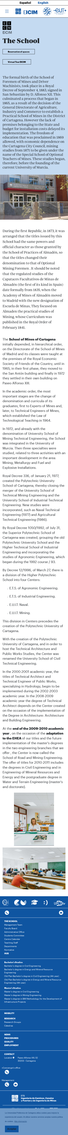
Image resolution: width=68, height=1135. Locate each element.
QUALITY (8, 1041)
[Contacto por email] (61, 913)
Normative (9, 950)
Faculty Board (10, 928)
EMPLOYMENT (11, 1045)
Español (25, 2)
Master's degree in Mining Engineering (22, 995)
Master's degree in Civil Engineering (21, 991)
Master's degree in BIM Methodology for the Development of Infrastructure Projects (33, 1000)
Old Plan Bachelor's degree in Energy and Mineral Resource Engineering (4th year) (32, 981)
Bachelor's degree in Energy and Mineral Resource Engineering (28, 971)
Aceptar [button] (11, 1129)
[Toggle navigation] (7, 11)
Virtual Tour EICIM (17, 62)
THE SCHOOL (11, 921)
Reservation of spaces (18, 51)
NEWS (7, 1034)
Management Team (13, 925)
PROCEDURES (11, 1038)
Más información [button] (20, 1121)
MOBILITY (9, 1013)
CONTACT (9, 1054)
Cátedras (8, 1025)
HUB (6, 953)
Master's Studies (12, 988)
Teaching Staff (11, 942)
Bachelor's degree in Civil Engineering (22, 966)
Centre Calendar (12, 939)
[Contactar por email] (15, 1085)
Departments (10, 946)
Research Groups (12, 1022)
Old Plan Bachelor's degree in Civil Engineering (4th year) (31, 976)
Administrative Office (14, 932)
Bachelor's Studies (13, 962)
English (43, 2)
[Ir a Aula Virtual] (34, 903)
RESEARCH (9, 1018)
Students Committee (14, 935)
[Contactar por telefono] (7, 913)
